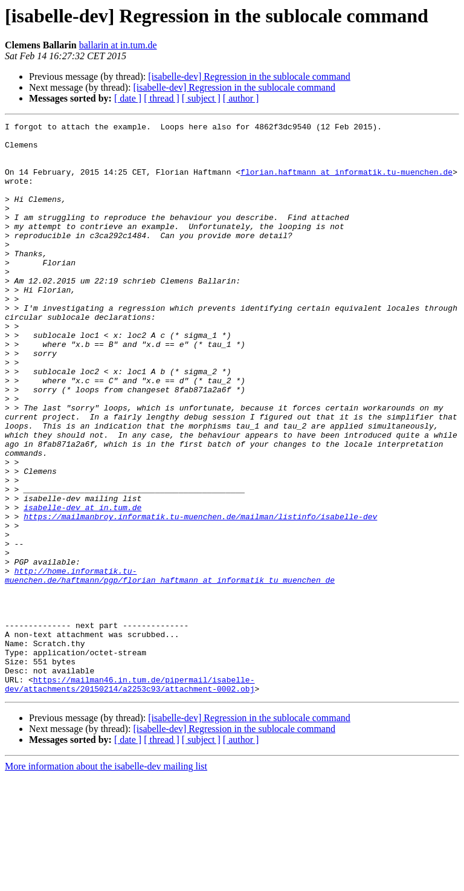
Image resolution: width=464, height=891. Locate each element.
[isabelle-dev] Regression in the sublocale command (249, 76)
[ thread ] (161, 98)
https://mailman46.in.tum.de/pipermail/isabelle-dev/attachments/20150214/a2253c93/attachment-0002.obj (129, 797)
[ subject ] (201, 98)
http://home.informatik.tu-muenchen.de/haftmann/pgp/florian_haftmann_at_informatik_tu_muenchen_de (170, 667)
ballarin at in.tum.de (118, 45)
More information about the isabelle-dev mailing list (106, 880)
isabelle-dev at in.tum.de (82, 585)
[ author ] (241, 98)
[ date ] (127, 98)
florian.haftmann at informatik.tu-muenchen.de (346, 182)
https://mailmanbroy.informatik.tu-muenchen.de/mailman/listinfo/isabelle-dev (200, 596)
